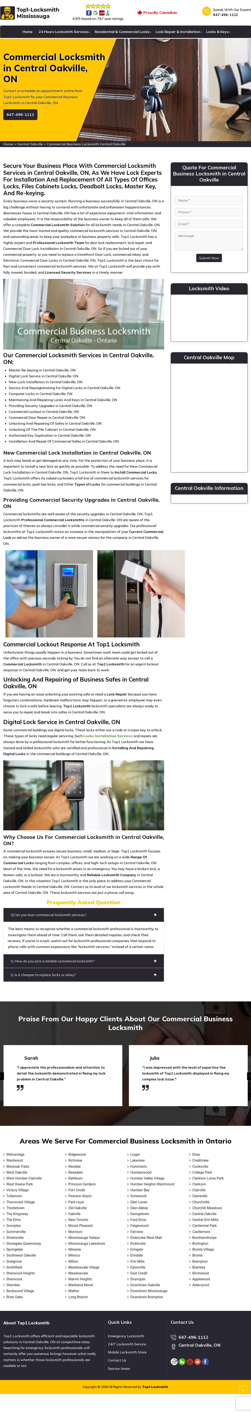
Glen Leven (138, 1202)
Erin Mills (137, 1261)
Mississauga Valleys (84, 1238)
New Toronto (78, 1220)
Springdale (14, 1249)
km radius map (209, 417)
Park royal (76, 1202)
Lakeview (137, 1160)
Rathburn (75, 1178)
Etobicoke (138, 1243)
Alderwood (200, 1285)
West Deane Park (19, 1184)
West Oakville (16, 1172)
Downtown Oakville (145, 1285)
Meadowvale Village (83, 1267)
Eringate (136, 1249)
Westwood (14, 1160)
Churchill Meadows (207, 1208)
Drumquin (138, 1279)
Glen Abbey (139, 1208)
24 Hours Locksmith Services (64, 31)
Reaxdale (75, 1172)
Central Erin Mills (205, 1220)
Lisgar (135, 1154)
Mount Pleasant (80, 1226)
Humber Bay (139, 1190)
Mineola (74, 1249)
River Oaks (14, 1297)
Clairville (198, 1190)
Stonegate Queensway (23, 1243)
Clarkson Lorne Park (208, 1178)
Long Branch (78, 1297)
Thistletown (15, 1208)
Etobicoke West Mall (146, 1238)
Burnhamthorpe (204, 1238)
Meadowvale (78, 1273)
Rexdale (74, 1166)
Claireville (199, 1196)
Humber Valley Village (147, 1178)
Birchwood (200, 1273)
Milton (73, 1261)
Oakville (74, 1214)
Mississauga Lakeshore (86, 1243)
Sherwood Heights (20, 1273)
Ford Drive (138, 1220)
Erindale (136, 1255)
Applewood (201, 1279)
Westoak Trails (17, 1166)
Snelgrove (14, 1261)
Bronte (197, 1255)
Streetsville (14, 1238)
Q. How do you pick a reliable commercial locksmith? (84, 961)
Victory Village (17, 1190)
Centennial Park (204, 1226)
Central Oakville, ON (200, 1345)
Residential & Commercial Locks (122, 31)
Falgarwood (139, 1226)
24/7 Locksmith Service (127, 1344)
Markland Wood (80, 1285)
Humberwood (141, 1172)
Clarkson (199, 1184)
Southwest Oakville (21, 1255)
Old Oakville (77, 1208)
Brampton (200, 1261)
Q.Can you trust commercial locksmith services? (84, 915)
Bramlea (198, 1267)
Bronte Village (203, 1249)
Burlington (200, 1243)
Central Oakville (30, 144)
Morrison (75, 1232)
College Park (202, 1172)
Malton (73, 1291)
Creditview (200, 1160)
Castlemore (201, 1232)
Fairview (136, 1232)
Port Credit (76, 1190)
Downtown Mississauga (149, 1291)
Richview (75, 1160)
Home (28, 31)
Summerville (16, 1232)
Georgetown (139, 1214)
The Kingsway (17, 1214)
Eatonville (138, 1267)
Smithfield (14, 1267)
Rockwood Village (20, 1291)
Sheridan (13, 1285)
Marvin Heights (80, 1279)
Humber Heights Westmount (152, 1184)
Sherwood (14, 1279)
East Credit (138, 1273)
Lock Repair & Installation (178, 31)
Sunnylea (13, 1226)
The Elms (13, 1220)
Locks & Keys (217, 31)
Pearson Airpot (79, 1196)
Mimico (74, 1255)
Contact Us (117, 1360)
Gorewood (138, 1196)
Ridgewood (77, 1154)
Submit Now (209, 258)
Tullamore (14, 1196)
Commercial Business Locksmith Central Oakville (86, 144)
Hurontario (138, 1166)
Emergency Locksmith (126, 1336)
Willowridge (15, 1154)
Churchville (200, 1202)
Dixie (196, 1154)
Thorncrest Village (20, 1202)
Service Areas (119, 1368)
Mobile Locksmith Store (127, 1352)
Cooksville (200, 1166)
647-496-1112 (225, 14)
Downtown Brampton (146, 1297)
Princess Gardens (82, 1184)
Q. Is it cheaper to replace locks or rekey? (84, 975)
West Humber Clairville (24, 1178)
